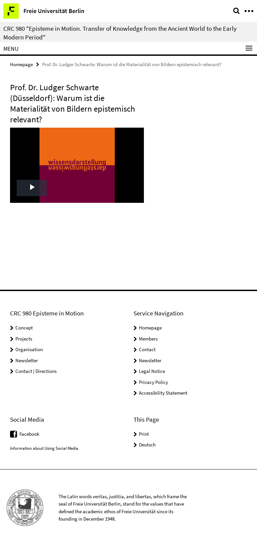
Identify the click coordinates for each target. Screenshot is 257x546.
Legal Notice (152, 371)
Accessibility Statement (163, 393)
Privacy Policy (153, 382)
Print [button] (144, 434)
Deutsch (147, 444)
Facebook (29, 434)
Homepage (21, 64)
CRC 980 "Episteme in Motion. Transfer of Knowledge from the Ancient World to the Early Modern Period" (120, 32)
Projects (23, 338)
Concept (24, 327)
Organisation (29, 349)
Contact (147, 349)
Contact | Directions (36, 371)
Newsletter (26, 360)
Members (148, 338)
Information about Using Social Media (44, 448)
